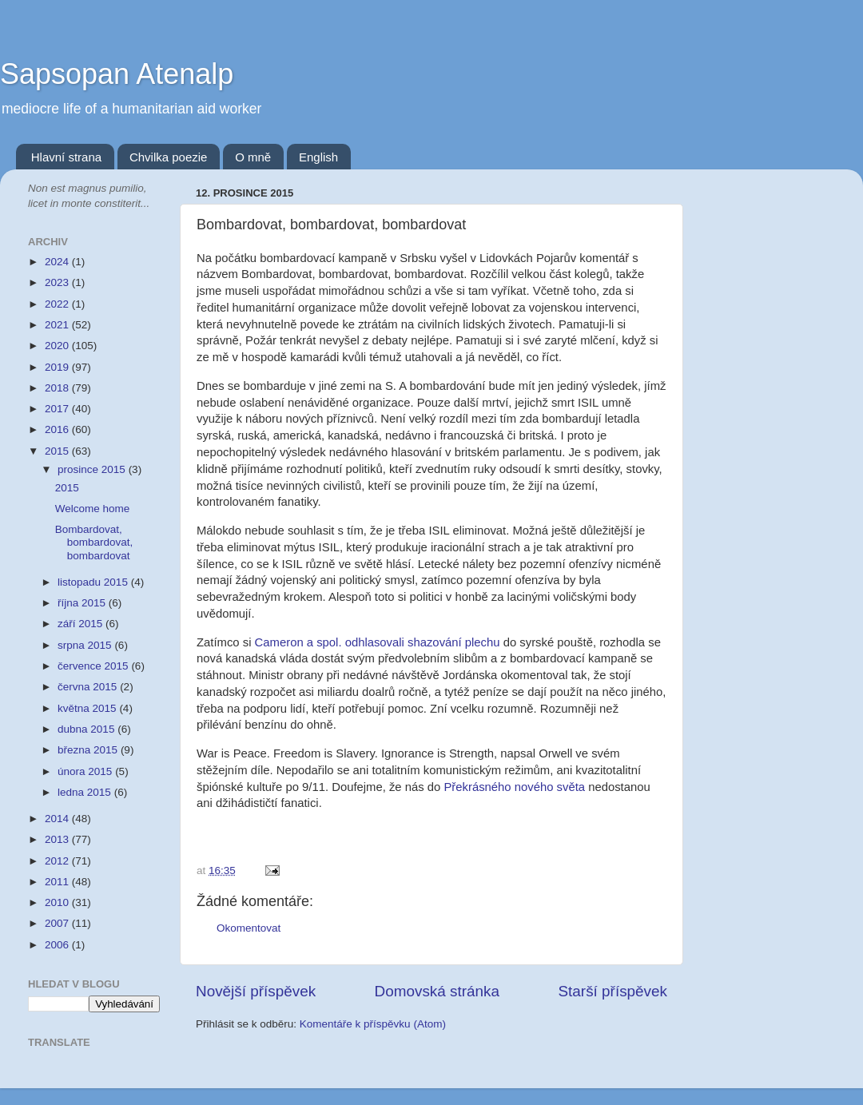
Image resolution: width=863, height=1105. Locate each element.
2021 (58, 325)
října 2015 (83, 603)
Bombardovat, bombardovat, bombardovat (94, 542)
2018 (58, 388)
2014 (58, 819)
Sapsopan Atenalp (116, 74)
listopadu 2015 (94, 582)
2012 (58, 861)
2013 (58, 839)
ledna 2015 (86, 792)
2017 (58, 409)
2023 (58, 282)
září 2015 (81, 624)
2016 (58, 429)
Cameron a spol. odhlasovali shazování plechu (377, 642)
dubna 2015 (87, 729)
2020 (58, 346)
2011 (58, 882)
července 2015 (94, 666)
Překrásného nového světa (514, 787)
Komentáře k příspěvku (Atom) (373, 1024)
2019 (58, 367)
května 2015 (88, 708)
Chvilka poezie (168, 157)
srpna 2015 (86, 645)
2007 (58, 923)
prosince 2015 (93, 469)
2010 (58, 902)
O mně (253, 157)
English (318, 157)
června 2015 (89, 687)
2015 (58, 451)
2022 (58, 304)
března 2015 (89, 750)
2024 (58, 262)
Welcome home (92, 509)
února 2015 (86, 771)
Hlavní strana (66, 157)
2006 (58, 945)
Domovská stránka (437, 991)
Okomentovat (248, 928)
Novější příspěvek (256, 991)
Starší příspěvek (613, 991)
